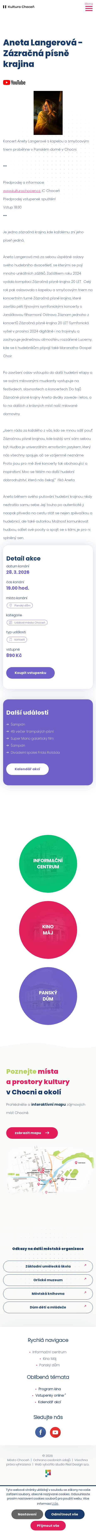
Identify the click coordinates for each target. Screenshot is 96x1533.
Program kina (50, 1389)
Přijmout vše (48, 1525)
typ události (16, 632)
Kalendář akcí (27, 769)
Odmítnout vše (64, 1514)
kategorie (14, 615)
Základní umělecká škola (48, 1266)
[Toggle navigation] (89, 6)
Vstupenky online (49, 1395)
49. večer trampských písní (32, 731)
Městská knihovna (48, 1293)
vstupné (13, 649)
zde (55, 1503)
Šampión (18, 724)
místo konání (16, 598)
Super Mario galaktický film (32, 738)
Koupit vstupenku (30, 672)
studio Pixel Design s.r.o (72, 1464)
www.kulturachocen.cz (21, 190)
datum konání (17, 566)
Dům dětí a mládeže (48, 1307)
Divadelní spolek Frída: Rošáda (35, 752)
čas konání (15, 582)
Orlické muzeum (48, 1280)
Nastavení (27, 1514)
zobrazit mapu (32, 1133)
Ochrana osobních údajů (51, 1460)
